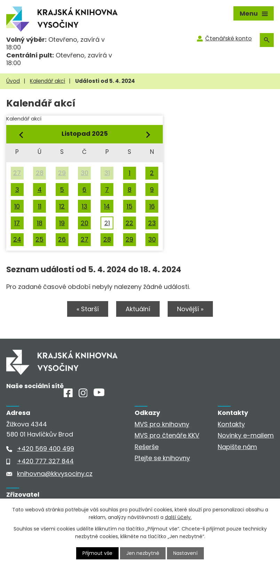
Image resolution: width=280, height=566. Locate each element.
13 (84, 206)
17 (17, 223)
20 (84, 223)
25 (39, 239)
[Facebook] (68, 395)
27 (17, 172)
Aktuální (138, 309)
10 (17, 206)
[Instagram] (83, 395)
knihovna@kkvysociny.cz (55, 473)
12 (62, 206)
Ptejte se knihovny (162, 458)
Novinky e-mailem (246, 435)
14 (107, 206)
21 (107, 223)
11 (39, 206)
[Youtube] (99, 394)
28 (39, 172)
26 (62, 239)
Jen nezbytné (142, 553)
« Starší (88, 309)
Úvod (13, 81)
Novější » (190, 309)
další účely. (178, 517)
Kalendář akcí (47, 81)
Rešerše (147, 446)
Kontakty (231, 424)
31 (107, 172)
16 (152, 206)
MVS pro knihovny (162, 424)
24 (17, 239)
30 (84, 172)
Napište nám (237, 446)
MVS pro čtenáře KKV (167, 435)
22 (129, 223)
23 (152, 223)
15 (130, 206)
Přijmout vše (97, 553)
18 (39, 223)
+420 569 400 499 (45, 448)
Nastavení (185, 553)
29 (62, 172)
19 (62, 223)
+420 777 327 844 (45, 461)
